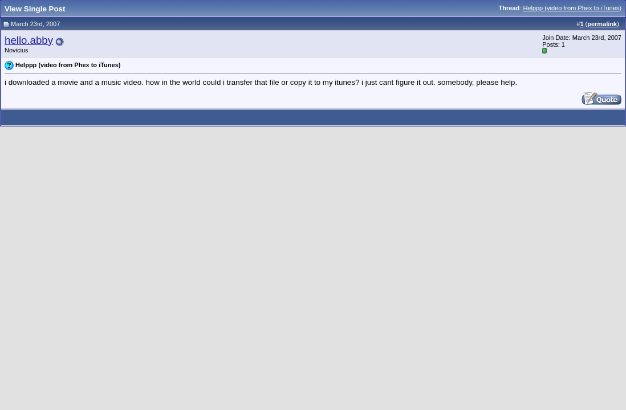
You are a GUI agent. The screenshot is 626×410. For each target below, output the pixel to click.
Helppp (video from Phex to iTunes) (572, 8)
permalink (602, 23)
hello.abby (29, 40)
